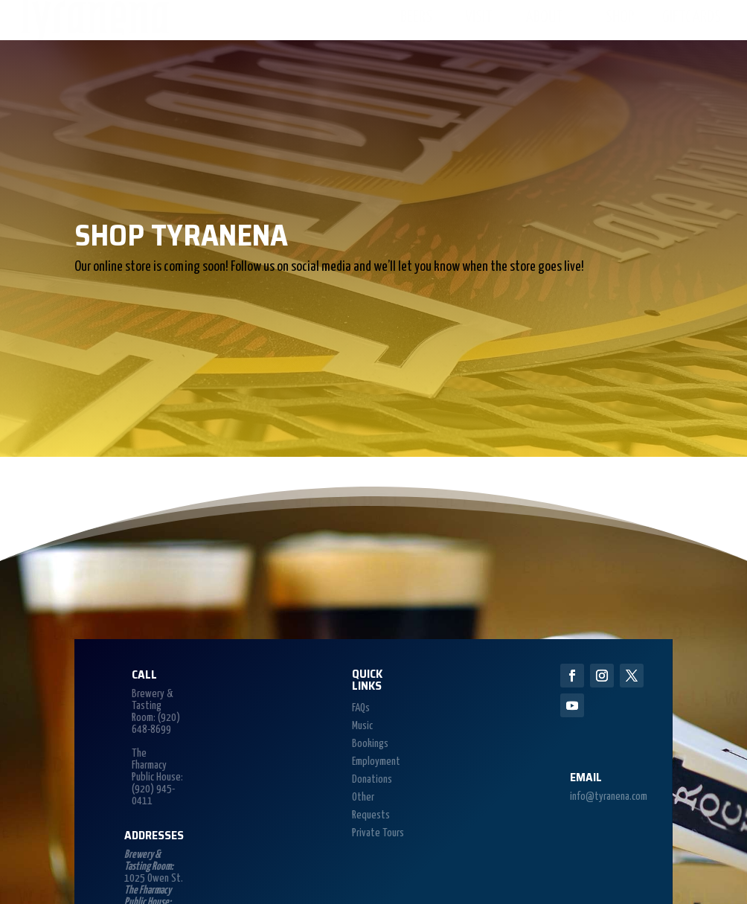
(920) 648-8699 (156, 723)
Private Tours (378, 833)
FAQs (361, 708)
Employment (376, 761)
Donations (372, 779)
